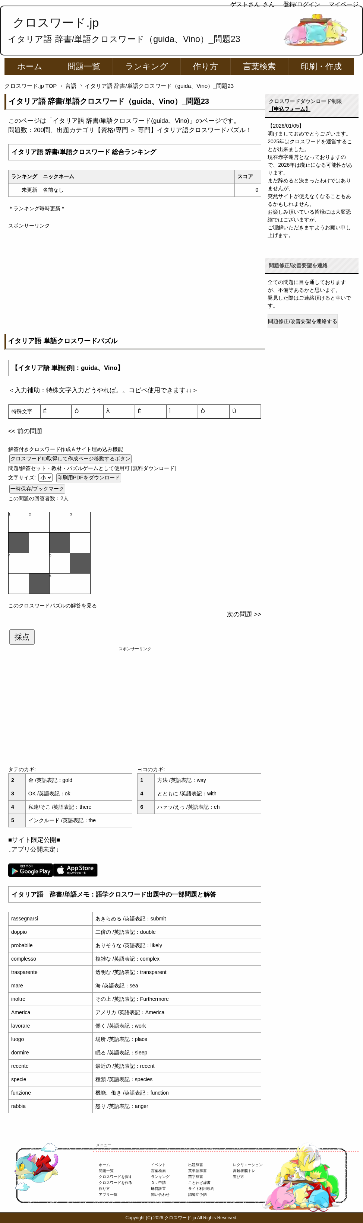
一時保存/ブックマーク (37, 489)
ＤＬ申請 (158, 1183)
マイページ (344, 4)
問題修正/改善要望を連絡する (302, 321)
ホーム (29, 66)
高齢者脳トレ (244, 1171)
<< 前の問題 (25, 431)
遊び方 (238, 1177)
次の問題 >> (244, 614)
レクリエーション (248, 1165)
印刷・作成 (321, 66)
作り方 (205, 66)
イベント (158, 1165)
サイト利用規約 (201, 1189)
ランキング (146, 66)
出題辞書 (195, 1165)
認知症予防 (197, 1194)
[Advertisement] (134, 282)
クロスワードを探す (115, 1177)
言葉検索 (259, 66)
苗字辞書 (195, 1177)
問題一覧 (83, 66)
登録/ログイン (302, 4)
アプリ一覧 (108, 1194)
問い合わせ (160, 1194)
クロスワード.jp (56, 22)
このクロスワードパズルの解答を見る (52, 606)
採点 (22, 637)
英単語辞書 (197, 1171)
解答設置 (158, 1189)
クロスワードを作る (115, 1183)
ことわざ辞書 (199, 1183)
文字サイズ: (22, 477)
